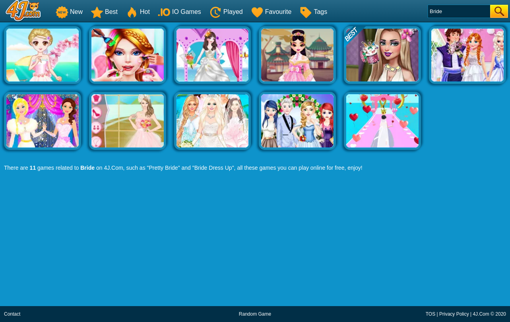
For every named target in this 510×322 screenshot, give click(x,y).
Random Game (255, 314)
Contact (12, 314)
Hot (138, 11)
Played (226, 11)
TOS (430, 314)
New (69, 11)
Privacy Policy (454, 314)
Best (104, 11)
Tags (313, 11)
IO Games (179, 11)
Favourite (271, 11)
